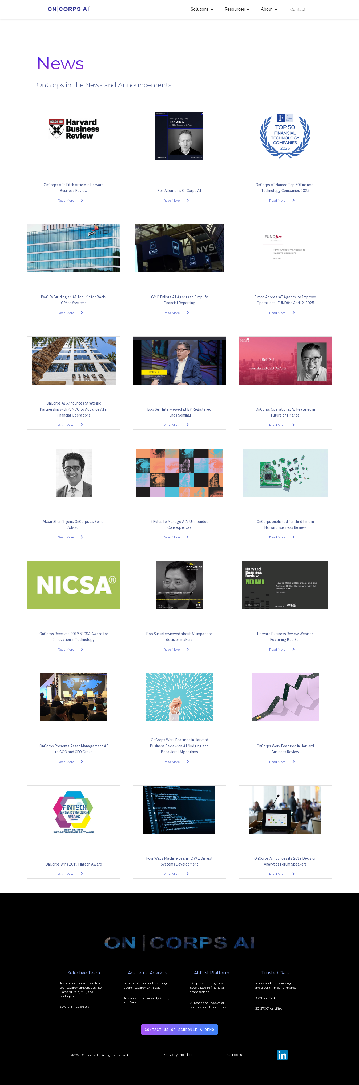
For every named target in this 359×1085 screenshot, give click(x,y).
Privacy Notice (178, 1054)
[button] (202, 9)
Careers (234, 1054)
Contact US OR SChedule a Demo (179, 1029)
